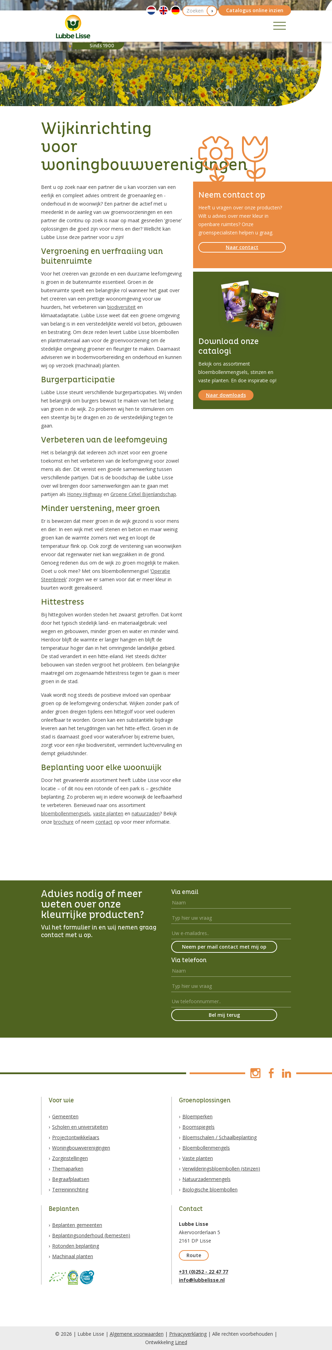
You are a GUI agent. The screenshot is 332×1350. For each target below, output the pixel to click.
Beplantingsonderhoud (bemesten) (91, 1235)
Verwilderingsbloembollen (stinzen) (221, 1168)
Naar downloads (226, 395)
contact (104, 821)
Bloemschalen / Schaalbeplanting (219, 1137)
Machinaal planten (72, 1256)
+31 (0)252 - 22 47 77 (203, 1271)
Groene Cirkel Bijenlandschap (143, 494)
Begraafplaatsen (70, 1179)
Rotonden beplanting (75, 1246)
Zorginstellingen (70, 1158)
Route (193, 1255)
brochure (63, 821)
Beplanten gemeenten (77, 1225)
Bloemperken (197, 1116)
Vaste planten (197, 1158)
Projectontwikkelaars (75, 1137)
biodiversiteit (121, 307)
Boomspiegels (198, 1127)
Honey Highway (84, 494)
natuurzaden (146, 813)
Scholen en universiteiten (80, 1127)
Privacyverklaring (188, 1334)
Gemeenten (65, 1116)
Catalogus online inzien (254, 10)
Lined (181, 1342)
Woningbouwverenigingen (81, 1147)
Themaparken (67, 1168)
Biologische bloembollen (210, 1189)
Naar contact (242, 247)
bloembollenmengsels (65, 813)
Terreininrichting (70, 1189)
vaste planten (108, 813)
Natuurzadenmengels (206, 1179)
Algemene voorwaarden (137, 1334)
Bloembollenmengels (206, 1147)
